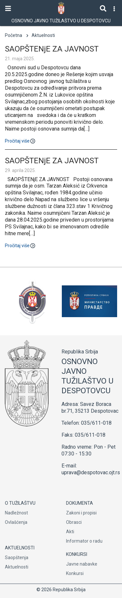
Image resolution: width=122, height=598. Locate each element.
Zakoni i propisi (81, 512)
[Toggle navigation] (8, 8)
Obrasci (74, 522)
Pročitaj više (20, 140)
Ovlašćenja (16, 522)
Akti (70, 531)
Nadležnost (16, 512)
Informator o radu (84, 541)
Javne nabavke (81, 564)
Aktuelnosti (16, 566)
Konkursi (75, 573)
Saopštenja (16, 557)
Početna (13, 35)
